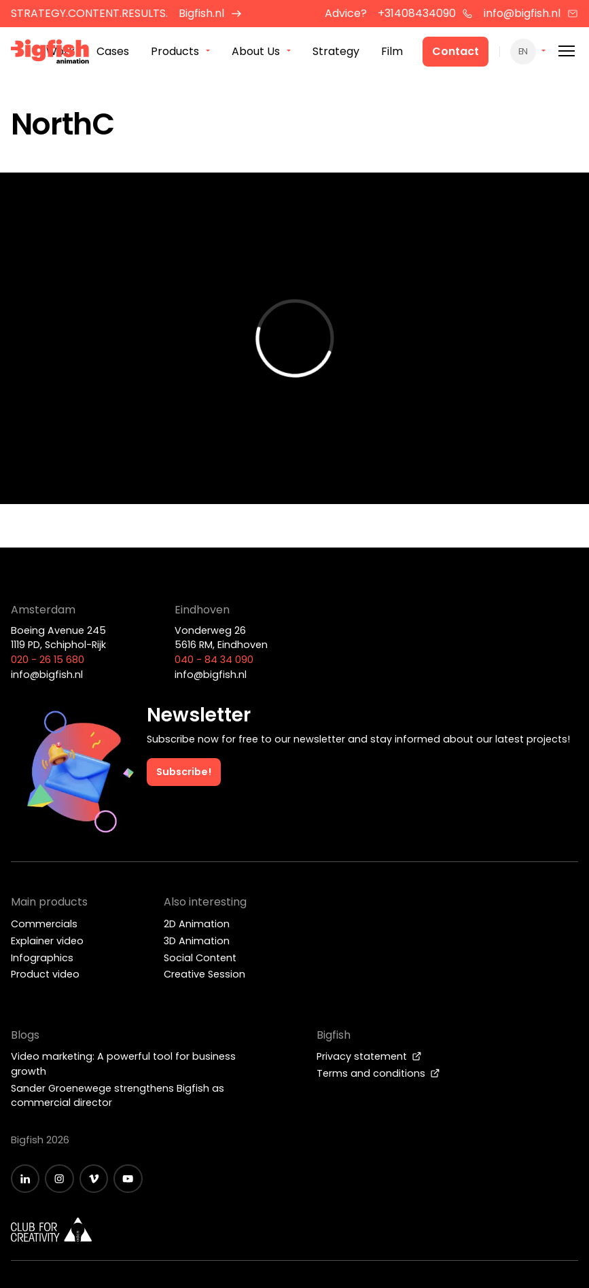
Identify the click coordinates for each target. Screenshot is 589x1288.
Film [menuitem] (392, 51)
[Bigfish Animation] (50, 53)
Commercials (44, 924)
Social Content (200, 958)
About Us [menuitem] (256, 51)
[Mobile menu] (567, 51)
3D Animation (197, 941)
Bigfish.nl (210, 13)
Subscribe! (183, 772)
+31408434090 (426, 13)
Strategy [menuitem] (336, 51)
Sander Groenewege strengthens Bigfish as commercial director (117, 1095)
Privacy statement (369, 1056)
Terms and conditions (378, 1073)
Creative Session (204, 974)
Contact (455, 51)
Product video (45, 974)
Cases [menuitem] (112, 51)
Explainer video (47, 941)
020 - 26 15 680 (47, 659)
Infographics (42, 958)
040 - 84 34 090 (214, 659)
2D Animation (197, 924)
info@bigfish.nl (531, 13)
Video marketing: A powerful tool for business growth (123, 1064)
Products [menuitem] (175, 51)
